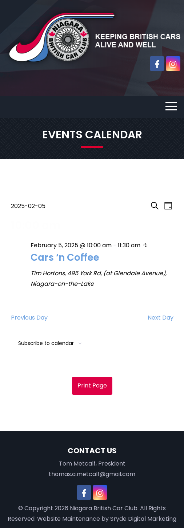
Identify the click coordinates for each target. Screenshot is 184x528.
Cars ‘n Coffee (65, 257)
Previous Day (29, 317)
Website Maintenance (68, 519)
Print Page (92, 385)
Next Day (160, 317)
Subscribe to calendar (46, 343)
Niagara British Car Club (103, 508)
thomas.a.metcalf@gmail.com (92, 474)
